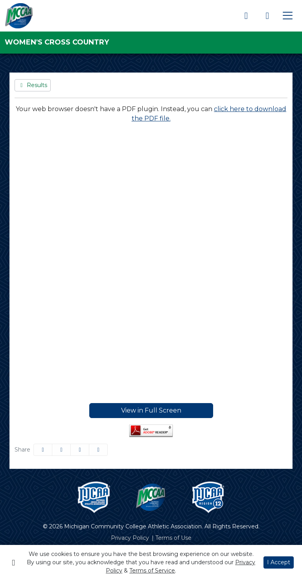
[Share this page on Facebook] (42, 450)
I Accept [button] (278, 562)
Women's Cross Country (57, 42)
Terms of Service (152, 570)
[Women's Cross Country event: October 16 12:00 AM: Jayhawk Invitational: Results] (33, 85)
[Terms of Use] (173, 538)
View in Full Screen (151, 410)
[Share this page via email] (79, 450)
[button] (98, 450)
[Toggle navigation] (287, 15)
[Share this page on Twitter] (61, 450)
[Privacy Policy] (130, 538)
